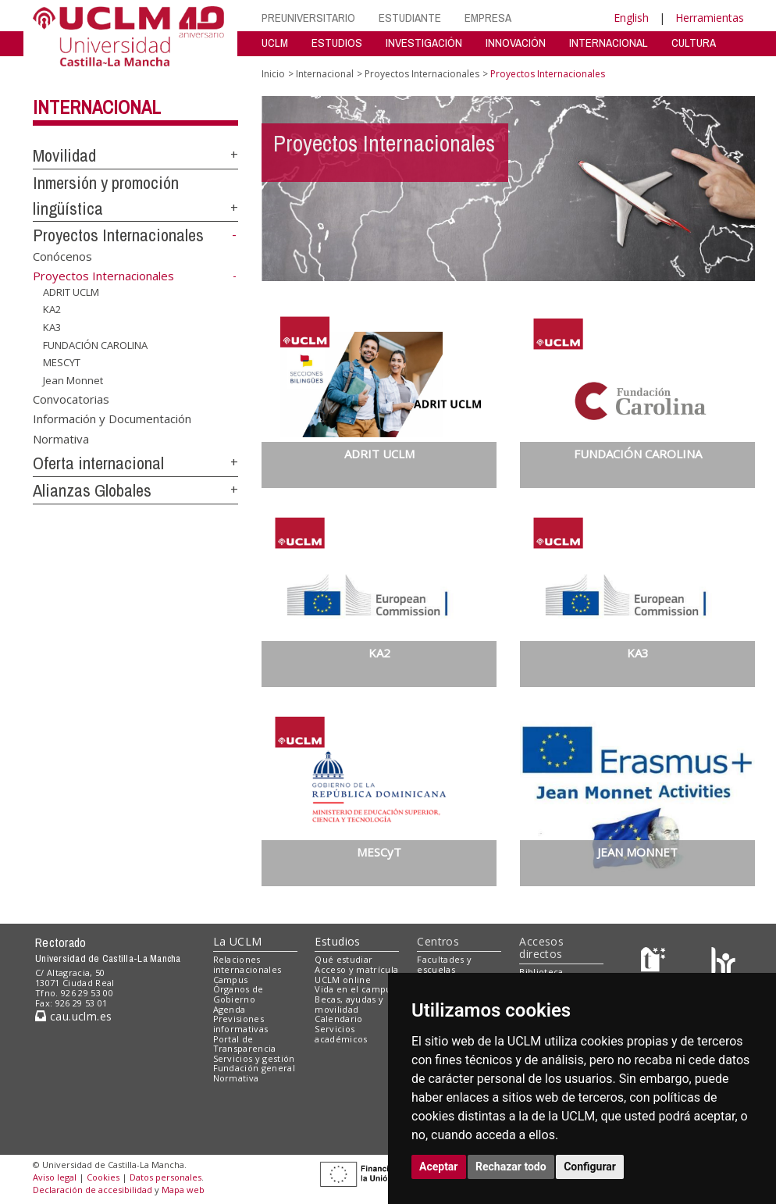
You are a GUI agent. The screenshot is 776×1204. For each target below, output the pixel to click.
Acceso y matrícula (356, 969)
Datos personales (165, 1177)
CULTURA (693, 42)
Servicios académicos (341, 1034)
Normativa (61, 438)
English (631, 17)
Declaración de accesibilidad (92, 1189)
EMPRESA (488, 17)
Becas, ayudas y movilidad (349, 1004)
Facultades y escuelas (444, 964)
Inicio (273, 73)
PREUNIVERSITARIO (308, 17)
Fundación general (254, 1068)
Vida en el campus (355, 989)
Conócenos (62, 256)
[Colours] (723, 963)
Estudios (337, 941)
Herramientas (709, 17)
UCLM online (343, 979)
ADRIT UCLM (71, 292)
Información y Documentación (112, 418)
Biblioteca (541, 972)
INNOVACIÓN (516, 42)
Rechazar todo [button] (510, 1166)
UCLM (275, 42)
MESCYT (61, 362)
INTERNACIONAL (608, 42)
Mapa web (183, 1189)
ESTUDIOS (336, 42)
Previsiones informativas (241, 1024)
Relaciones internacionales (247, 964)
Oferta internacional (98, 463)
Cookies (103, 1177)
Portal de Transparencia (244, 1044)
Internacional (97, 106)
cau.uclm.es (73, 1016)
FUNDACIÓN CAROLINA (95, 344)
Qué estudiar (343, 959)
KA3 (52, 327)
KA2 (52, 309)
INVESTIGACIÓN (424, 42)
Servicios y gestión (254, 1058)
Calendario (338, 1018)
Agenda (229, 1009)
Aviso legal (55, 1177)
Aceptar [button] (438, 1166)
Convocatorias (71, 398)
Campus (230, 979)
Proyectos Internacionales (118, 235)
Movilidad (64, 155)
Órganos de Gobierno (238, 994)
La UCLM (237, 941)
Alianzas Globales (92, 490)
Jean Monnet (73, 380)
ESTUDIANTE (410, 17)
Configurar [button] (590, 1166)
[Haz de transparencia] (655, 963)
